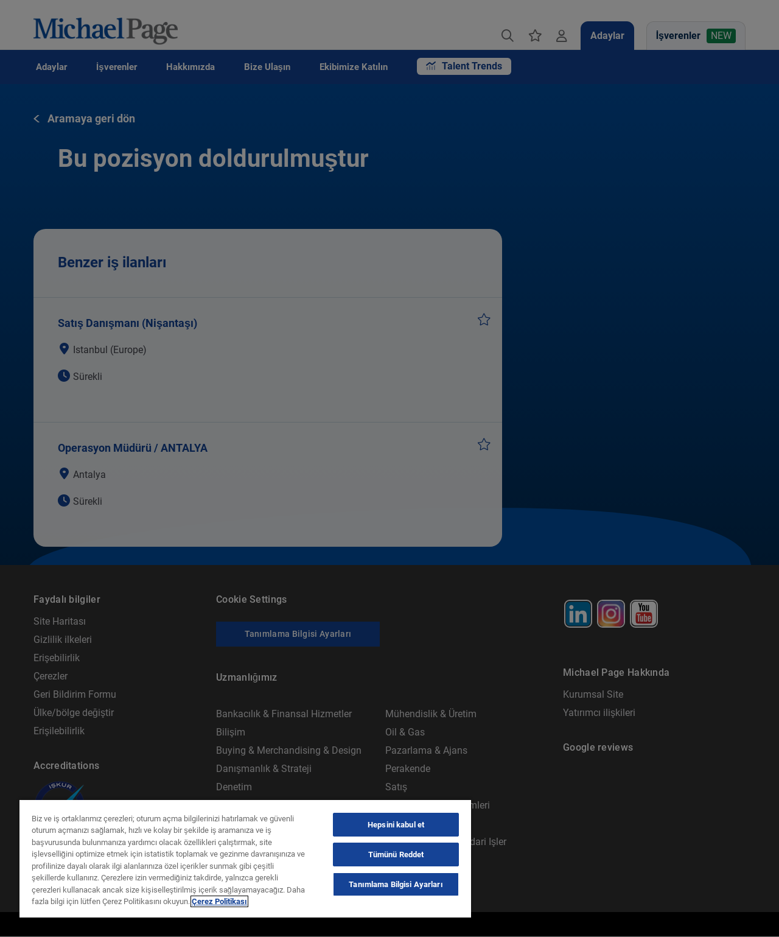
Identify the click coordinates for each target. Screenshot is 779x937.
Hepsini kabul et (396, 824)
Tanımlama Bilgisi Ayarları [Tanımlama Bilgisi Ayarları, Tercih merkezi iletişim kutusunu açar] (395, 884)
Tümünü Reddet (396, 854)
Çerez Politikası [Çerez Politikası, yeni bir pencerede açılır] (219, 901)
